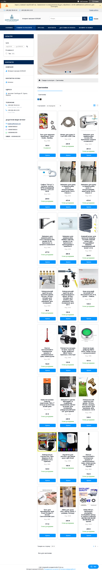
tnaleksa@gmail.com (14, 123)
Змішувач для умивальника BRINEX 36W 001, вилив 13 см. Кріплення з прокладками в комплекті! (68, 241)
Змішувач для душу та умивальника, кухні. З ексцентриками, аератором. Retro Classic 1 (67, 189)
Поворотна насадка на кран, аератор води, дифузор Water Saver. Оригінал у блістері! (67, 351)
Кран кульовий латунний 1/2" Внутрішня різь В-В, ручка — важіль (88, 294)
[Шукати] (84, 19)
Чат (93, 567)
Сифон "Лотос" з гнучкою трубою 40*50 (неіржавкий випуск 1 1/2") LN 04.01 (47, 188)
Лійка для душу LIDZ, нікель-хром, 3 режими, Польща (68, 511)
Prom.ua (60, 567)
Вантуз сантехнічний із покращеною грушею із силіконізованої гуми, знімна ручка (47, 352)
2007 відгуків (84, 1)
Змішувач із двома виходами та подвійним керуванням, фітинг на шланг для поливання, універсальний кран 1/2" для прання (67, 405)
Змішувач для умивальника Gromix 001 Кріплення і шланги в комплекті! (88, 138)
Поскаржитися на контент (51, 569)
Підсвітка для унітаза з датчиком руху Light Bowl (68, 456)
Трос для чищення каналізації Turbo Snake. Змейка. (47, 136)
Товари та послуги (24, 27)
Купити (47, 155)
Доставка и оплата (67, 27)
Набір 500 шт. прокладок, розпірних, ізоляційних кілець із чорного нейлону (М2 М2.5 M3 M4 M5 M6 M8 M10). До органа (88, 515)
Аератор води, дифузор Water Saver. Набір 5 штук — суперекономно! (88, 350)
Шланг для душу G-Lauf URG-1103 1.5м (67, 135)
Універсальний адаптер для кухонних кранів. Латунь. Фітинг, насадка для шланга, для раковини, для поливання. (47, 297)
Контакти (52, 27)
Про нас (41, 27)
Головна (9, 27)
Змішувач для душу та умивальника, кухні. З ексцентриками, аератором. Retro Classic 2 (88, 189)
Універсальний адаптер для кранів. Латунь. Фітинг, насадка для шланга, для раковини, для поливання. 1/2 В (88, 405)
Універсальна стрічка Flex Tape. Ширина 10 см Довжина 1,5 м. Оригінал (47, 458)
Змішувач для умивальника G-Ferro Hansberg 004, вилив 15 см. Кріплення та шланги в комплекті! (47, 240)
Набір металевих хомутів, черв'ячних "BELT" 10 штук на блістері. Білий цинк (47, 403)
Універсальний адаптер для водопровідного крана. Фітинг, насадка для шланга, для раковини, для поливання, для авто (68, 298)
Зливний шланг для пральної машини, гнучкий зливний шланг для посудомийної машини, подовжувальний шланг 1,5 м (88, 242)
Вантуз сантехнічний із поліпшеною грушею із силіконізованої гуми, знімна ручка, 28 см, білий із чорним (88, 460)
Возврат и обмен (86, 27)
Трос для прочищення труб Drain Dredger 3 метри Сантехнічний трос (47, 513)
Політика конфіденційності (68, 569)
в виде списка (97, 105)
